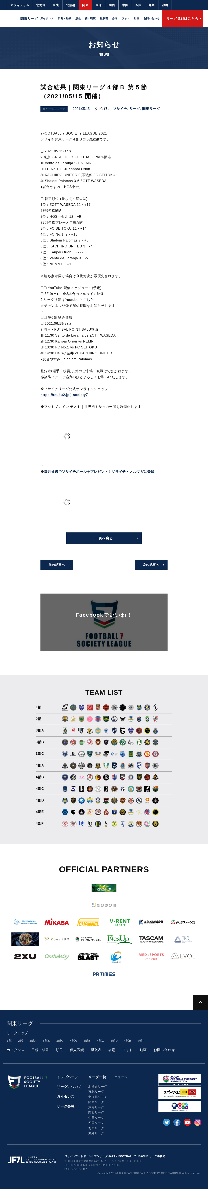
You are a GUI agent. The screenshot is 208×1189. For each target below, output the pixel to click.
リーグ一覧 (97, 1077)
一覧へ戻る (104, 538)
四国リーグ (96, 1122)
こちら (88, 300)
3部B (46, 1040)
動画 (136, 18)
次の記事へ (151, 564)
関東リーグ (151, 109)
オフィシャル (19, 5)
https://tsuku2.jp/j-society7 (64, 395)
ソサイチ (120, 109)
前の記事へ (57, 564)
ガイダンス (47, 18)
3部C (60, 1040)
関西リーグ (96, 1112)
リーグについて (69, 1087)
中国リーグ (96, 1117)
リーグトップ (17, 1033)
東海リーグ (96, 1107)
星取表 (104, 18)
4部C (100, 1040)
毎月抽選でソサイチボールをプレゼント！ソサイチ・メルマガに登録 (99, 471)
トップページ (67, 1077)
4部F (140, 1040)
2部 (20, 1040)
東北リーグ (96, 1091)
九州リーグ (96, 1128)
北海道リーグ (97, 1086)
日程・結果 (64, 18)
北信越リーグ (97, 1097)
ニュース (121, 1077)
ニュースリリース (54, 109)
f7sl (107, 109)
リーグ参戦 (66, 1106)
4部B (87, 1040)
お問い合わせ (152, 18)
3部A (33, 1040)
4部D (114, 1040)
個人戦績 (90, 18)
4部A (73, 1040)
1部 (9, 1040)
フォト (126, 18)
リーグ (134, 109)
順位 (78, 18)
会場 (114, 18)
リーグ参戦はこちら (182, 18)
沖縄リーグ (96, 1133)
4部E (127, 1040)
